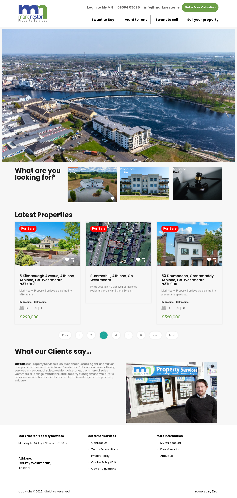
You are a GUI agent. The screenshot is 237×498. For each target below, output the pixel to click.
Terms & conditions (104, 449)
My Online (179, 170)
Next (155, 335)
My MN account (170, 442)
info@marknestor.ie (162, 7)
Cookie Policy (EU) (103, 462)
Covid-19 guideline (103, 468)
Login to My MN (100, 7)
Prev (65, 335)
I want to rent (135, 19)
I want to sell (167, 19)
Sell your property (202, 19)
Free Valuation (170, 449)
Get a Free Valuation (200, 7)
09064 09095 (128, 7)
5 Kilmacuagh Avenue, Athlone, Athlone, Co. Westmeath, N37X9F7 (47, 279)
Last (172, 335)
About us (166, 455)
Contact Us (99, 442)
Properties (75, 170)
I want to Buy (103, 19)
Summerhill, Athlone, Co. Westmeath (112, 277)
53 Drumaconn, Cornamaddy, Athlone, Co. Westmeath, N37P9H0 (188, 279)
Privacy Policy (100, 455)
